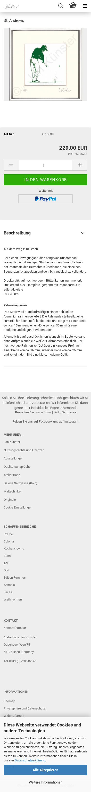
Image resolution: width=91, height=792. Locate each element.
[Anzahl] (45, 165)
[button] (11, 165)
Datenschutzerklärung (30, 760)
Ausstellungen (13, 458)
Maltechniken (13, 491)
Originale (10, 499)
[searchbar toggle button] (61, 6)
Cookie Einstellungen (18, 507)
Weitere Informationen (45, 782)
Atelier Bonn (12, 475)
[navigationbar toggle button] (85, 6)
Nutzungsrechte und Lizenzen (24, 450)
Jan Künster (12, 442)
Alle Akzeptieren (45, 770)
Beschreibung (17, 232)
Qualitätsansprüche (17, 466)
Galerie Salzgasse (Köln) (20, 483)
